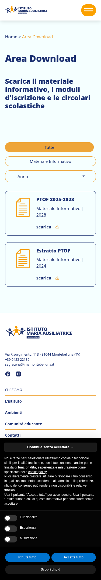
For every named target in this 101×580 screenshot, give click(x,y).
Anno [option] (23, 177)
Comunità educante (23, 423)
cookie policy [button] (37, 472)
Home (11, 37)
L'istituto (13, 401)
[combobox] (50, 176)
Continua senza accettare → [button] (50, 447)
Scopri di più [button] (50, 569)
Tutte (49, 147)
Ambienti (13, 412)
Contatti (13, 435)
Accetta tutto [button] (73, 557)
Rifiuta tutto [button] (27, 557)
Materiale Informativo (50, 161)
